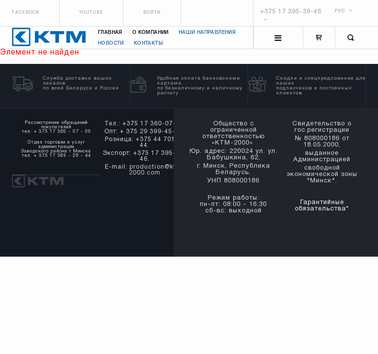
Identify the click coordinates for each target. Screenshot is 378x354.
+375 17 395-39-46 (290, 11)
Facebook (25, 13)
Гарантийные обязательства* (322, 206)
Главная (110, 32)
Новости (111, 43)
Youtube (91, 13)
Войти (152, 13)
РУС (343, 11)
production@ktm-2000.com (157, 170)
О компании (150, 32)
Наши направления (207, 32)
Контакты (148, 43)
